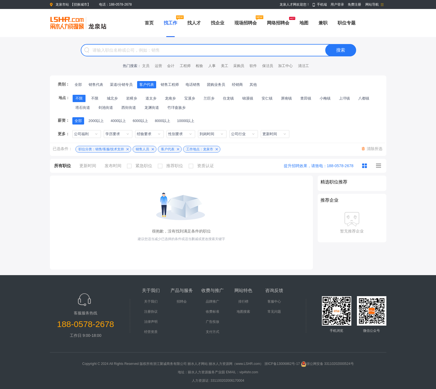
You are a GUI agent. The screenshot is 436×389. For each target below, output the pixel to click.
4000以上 (118, 121)
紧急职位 (141, 165)
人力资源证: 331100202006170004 (218, 381)
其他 (253, 84)
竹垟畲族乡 (176, 107)
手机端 (322, 4)
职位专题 (347, 22)
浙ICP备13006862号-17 (282, 364)
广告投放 (212, 322)
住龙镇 (228, 98)
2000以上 (96, 121)
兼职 (323, 22)
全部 (78, 84)
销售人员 (142, 149)
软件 (253, 66)
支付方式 (212, 332)
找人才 (194, 22)
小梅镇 (325, 98)
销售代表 (96, 84)
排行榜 (243, 301)
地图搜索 (243, 312)
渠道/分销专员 (121, 84)
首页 (149, 22)
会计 (170, 66)
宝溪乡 (189, 98)
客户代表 (146, 84)
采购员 (238, 66)
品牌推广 (212, 301)
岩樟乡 (131, 98)
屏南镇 (286, 98)
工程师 (185, 66)
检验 (199, 66)
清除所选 (374, 148)
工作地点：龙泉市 (199, 149)
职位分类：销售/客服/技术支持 (101, 149)
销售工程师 (170, 84)
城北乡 (112, 98)
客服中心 (274, 301)
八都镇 (363, 98)
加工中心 (285, 66)
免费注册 (354, 4)
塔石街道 (82, 107)
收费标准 (212, 312)
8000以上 (162, 121)
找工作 (170, 22)
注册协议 (151, 312)
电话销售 (193, 84)
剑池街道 (105, 107)
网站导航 (372, 4)
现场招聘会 (245, 22)
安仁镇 (267, 98)
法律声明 (151, 322)
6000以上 (140, 121)
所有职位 (62, 165)
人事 (212, 66)
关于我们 (151, 301)
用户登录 (337, 4)
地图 (303, 22)
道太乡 (151, 98)
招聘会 (182, 301)
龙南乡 (170, 98)
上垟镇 (344, 98)
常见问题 (274, 312)
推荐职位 (172, 165)
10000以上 (185, 121)
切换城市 (80, 4)
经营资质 (151, 332)
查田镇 (305, 98)
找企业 (217, 22)
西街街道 (128, 107)
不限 (79, 98)
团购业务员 (216, 84)
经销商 (237, 84)
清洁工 (303, 66)
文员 (145, 66)
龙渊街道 (151, 107)
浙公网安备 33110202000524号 (327, 364)
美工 (224, 66)
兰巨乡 (209, 98)
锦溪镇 (247, 98)
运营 (158, 66)
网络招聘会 (278, 22)
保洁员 (267, 66)
